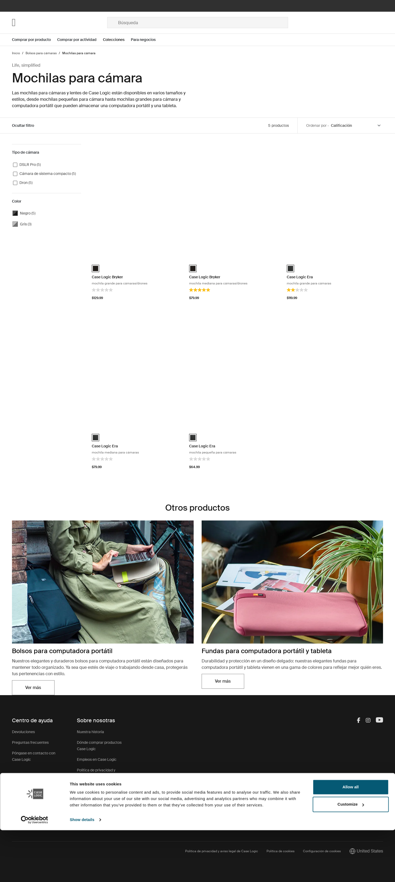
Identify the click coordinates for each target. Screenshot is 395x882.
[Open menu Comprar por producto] (34, 40)
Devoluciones (23, 731)
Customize (351, 856)
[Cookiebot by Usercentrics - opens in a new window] (34, 872)
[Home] (59, 22)
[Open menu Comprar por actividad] (80, 40)
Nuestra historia (90, 731)
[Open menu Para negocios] (146, 40)
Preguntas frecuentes (30, 742)
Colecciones (113, 39)
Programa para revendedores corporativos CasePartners (99, 810)
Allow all (351, 839)
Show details (82, 871)
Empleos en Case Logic (97, 759)
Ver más (33, 687)
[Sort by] (356, 125)
